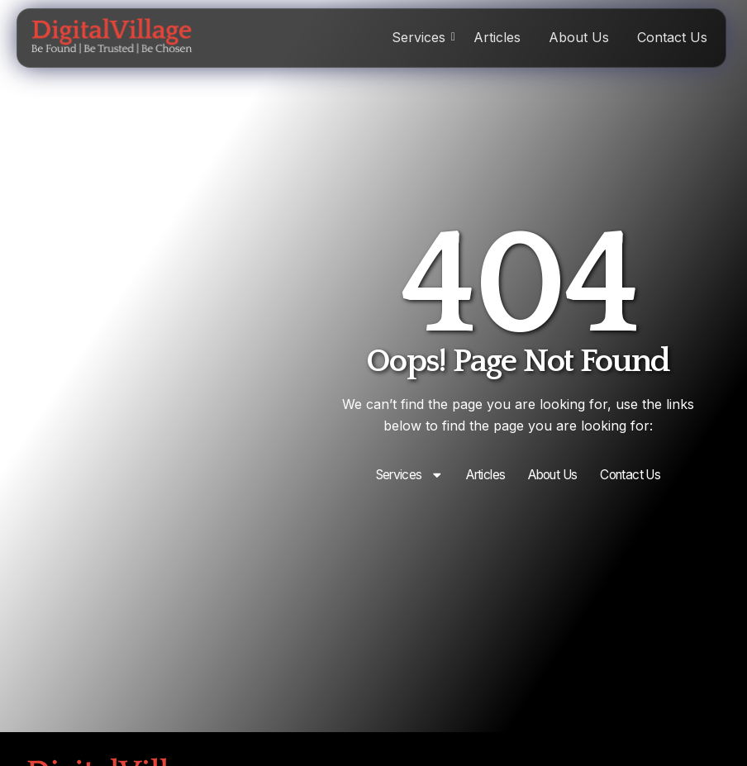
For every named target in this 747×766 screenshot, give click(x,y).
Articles (497, 37)
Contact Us (672, 37)
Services (421, 37)
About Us (579, 37)
